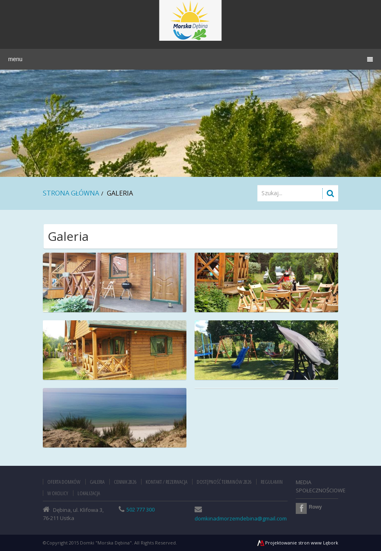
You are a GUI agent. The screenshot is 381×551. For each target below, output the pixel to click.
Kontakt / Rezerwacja (166, 482)
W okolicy (57, 493)
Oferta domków (63, 482)
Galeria (97, 482)
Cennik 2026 (125, 482)
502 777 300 (140, 509)
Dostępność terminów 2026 (224, 482)
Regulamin (272, 482)
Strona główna (71, 193)
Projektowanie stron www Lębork (297, 543)
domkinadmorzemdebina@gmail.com (241, 518)
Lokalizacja (89, 493)
